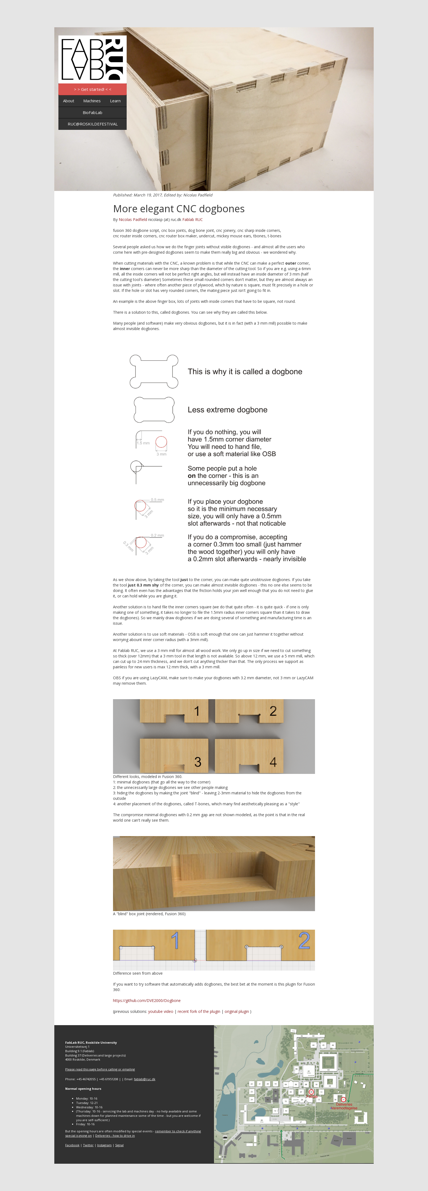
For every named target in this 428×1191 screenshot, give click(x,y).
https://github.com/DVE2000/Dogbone (147, 1000)
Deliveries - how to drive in (115, 1135)
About (68, 100)
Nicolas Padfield (133, 219)
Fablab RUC (192, 219)
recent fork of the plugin (199, 1011)
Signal (119, 1145)
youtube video (160, 1011)
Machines (92, 100)
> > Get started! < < (92, 89)
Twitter (88, 1145)
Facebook (72, 1145)
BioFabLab (92, 112)
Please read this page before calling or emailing (100, 1069)
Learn (115, 100)
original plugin (237, 1011)
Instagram (104, 1145)
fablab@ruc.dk (144, 1079)
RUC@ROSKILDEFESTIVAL (93, 124)
